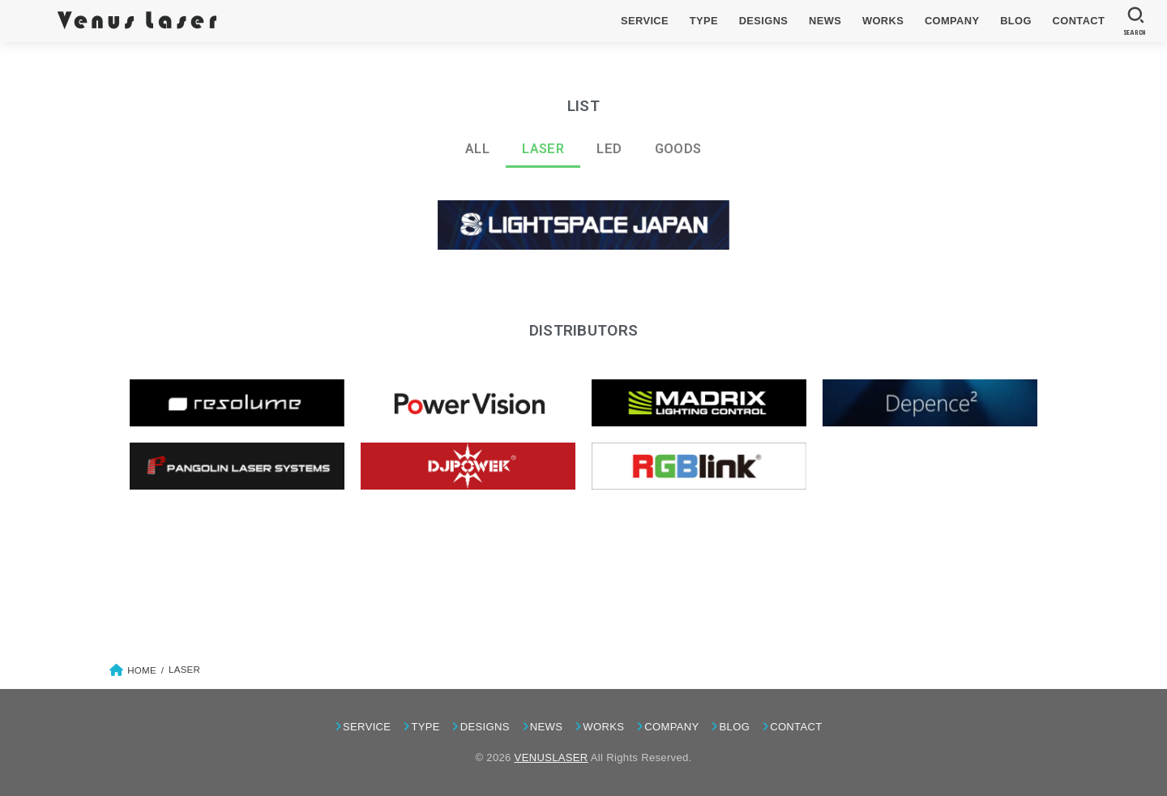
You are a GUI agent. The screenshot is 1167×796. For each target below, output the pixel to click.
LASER (543, 148)
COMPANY (952, 21)
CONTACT (1079, 21)
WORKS (883, 21)
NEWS (825, 21)
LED (609, 148)
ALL (477, 148)
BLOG (1016, 21)
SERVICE (645, 21)
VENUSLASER (551, 757)
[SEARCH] (1135, 21)
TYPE (704, 21)
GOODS (678, 148)
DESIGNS (764, 21)
